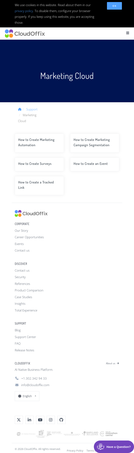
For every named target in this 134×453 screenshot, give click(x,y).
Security (20, 277)
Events (19, 244)
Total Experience (26, 310)
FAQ (17, 343)
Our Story (21, 230)
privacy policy (24, 11)
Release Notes (24, 350)
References (22, 284)
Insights (20, 303)
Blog (18, 330)
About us (112, 363)
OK (114, 5)
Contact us (22, 250)
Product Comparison (29, 290)
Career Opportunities (29, 237)
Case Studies (23, 297)
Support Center (25, 337)
